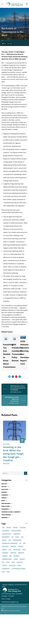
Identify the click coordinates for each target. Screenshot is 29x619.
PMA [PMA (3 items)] (10, 556)
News (4, 500)
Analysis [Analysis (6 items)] (8, 527)
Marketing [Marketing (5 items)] (13, 546)
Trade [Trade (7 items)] (19, 565)
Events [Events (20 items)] (17, 537)
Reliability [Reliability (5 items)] (16, 556)
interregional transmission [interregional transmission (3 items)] (9, 543)
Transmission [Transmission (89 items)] (5, 568)
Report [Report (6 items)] (16, 559)
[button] (27, 4)
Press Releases (7, 503)
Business (5, 492)
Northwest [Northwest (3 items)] (5, 552)
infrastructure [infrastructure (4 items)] (17, 540)
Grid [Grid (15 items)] (10, 540)
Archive (5, 486)
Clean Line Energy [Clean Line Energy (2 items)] (16, 530)
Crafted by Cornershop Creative (11, 610)
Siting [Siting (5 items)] (7, 562)
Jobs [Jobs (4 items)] (24, 543)
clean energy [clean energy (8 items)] (5, 530)
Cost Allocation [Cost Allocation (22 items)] (6, 534)
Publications (6, 506)
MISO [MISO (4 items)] (10, 549)
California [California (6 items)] (23, 527)
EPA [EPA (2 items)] (12, 537)
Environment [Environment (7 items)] (5, 537)
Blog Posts (4, 25)
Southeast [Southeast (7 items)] (19, 562)
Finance (4, 498)
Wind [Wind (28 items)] (8, 571)
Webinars (5, 517)
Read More (6, 463)
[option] (14, 444)
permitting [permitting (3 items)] (21, 552)
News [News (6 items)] (24, 549)
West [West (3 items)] (3, 571)
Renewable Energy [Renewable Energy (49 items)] (7, 559)
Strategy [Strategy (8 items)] (4, 565)
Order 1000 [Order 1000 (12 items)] (13, 552)
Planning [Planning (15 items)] (4, 556)
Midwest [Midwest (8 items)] (4, 549)
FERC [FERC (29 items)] (22, 537)
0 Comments (7, 40)
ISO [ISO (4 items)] (20, 543)
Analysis (5, 483)
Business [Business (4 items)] (15, 527)
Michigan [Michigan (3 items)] (20, 546)
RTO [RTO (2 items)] (3, 562)
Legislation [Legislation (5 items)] (5, 546)
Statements (6, 509)
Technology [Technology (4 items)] (12, 565)
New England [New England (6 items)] (16, 549)
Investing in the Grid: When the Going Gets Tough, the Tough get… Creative (13, 453)
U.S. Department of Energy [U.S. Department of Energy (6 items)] (18, 568)
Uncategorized (7, 514)
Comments (5, 495)
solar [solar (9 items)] (13, 562)
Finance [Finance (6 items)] (4, 540)
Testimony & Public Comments (11, 512)
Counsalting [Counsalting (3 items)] (16, 534)
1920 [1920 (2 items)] (3, 527)
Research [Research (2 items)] (22, 559)
